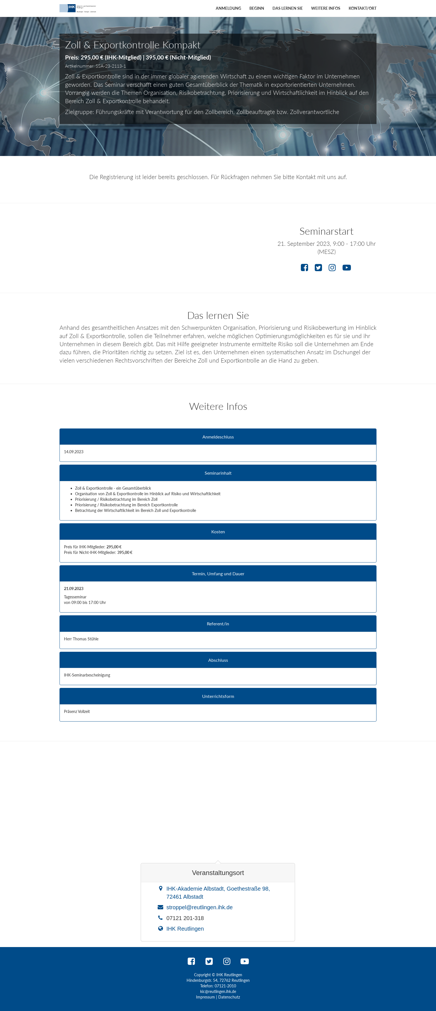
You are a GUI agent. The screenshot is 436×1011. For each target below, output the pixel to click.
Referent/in (218, 623)
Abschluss (218, 660)
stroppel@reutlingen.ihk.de (200, 907)
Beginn (256, 8)
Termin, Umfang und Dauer (218, 573)
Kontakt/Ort (362, 8)
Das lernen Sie (287, 8)
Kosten (218, 531)
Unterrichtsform (218, 696)
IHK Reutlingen (185, 929)
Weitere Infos (325, 8)
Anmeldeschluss (218, 436)
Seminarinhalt (218, 472)
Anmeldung (228, 8)
